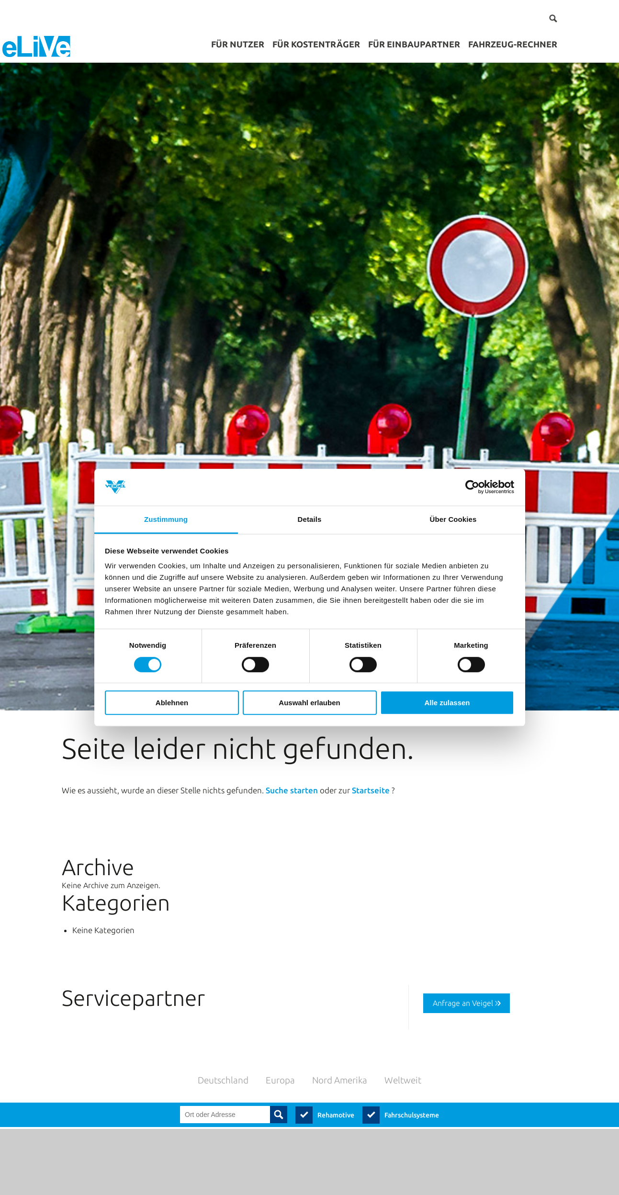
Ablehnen (172, 703)
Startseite (372, 760)
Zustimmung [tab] (166, 519)
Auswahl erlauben (309, 703)
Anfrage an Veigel (463, 973)
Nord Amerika (339, 1050)
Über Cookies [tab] (453, 519)
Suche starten (293, 760)
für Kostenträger (316, 44)
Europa (280, 1050)
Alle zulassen (447, 703)
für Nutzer (237, 44)
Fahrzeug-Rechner (512, 44)
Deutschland (223, 1050)
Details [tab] (310, 519)
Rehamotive (335, 1084)
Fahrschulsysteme (411, 1084)
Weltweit (402, 1050)
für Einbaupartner (414, 44)
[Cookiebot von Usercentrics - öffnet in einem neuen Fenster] (472, 487)
